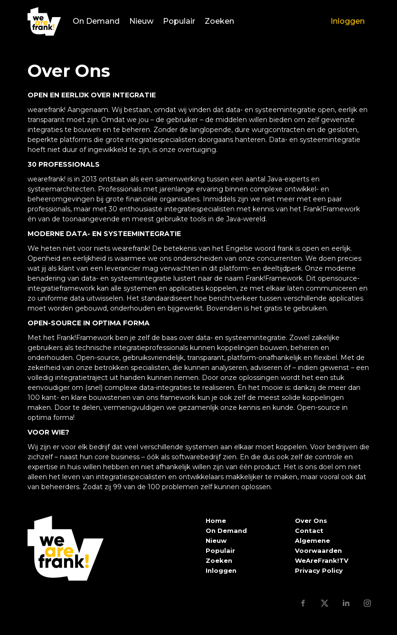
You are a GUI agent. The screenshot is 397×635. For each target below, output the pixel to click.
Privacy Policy (319, 570)
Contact (309, 530)
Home (216, 520)
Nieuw (141, 21)
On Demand (96, 21)
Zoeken (219, 21)
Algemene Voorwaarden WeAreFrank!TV (322, 550)
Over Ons (311, 520)
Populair (179, 21)
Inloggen (348, 21)
